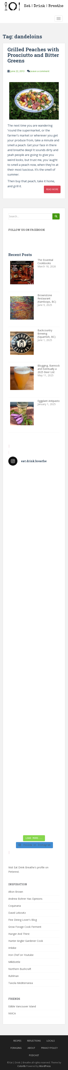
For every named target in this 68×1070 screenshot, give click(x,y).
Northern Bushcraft (19, 969)
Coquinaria (14, 905)
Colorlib (21, 1066)
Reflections (34, 1040)
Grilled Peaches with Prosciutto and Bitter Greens (33, 55)
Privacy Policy (49, 1047)
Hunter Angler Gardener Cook (25, 941)
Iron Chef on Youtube (21, 955)
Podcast (34, 1055)
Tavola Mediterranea (20, 983)
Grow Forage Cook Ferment (24, 926)
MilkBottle (14, 962)
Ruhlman (13, 976)
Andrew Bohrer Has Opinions (25, 898)
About (31, 1047)
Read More (52, 189)
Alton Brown (15, 891)
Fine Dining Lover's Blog (22, 919)
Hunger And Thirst (19, 934)
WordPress (45, 1066)
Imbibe (12, 948)
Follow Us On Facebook (26, 230)
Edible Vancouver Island (22, 1006)
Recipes (17, 1040)
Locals (51, 1040)
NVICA (12, 1013)
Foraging (16, 1047)
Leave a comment (39, 71)
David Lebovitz (17, 912)
